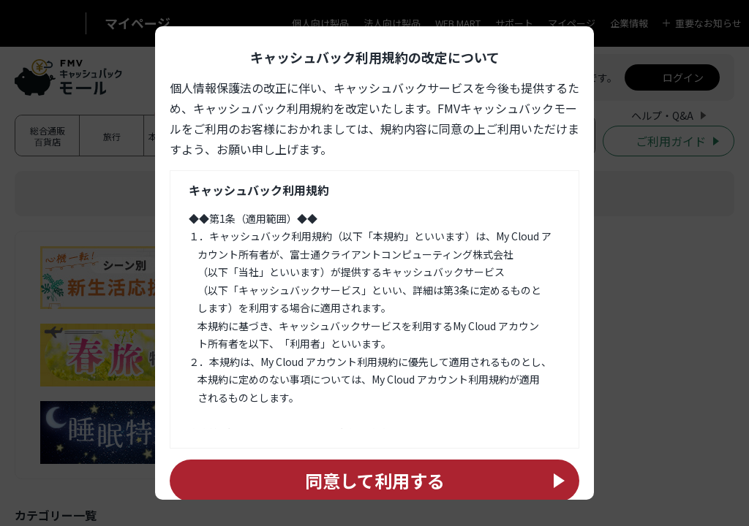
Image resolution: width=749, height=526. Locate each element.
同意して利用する (375, 480)
